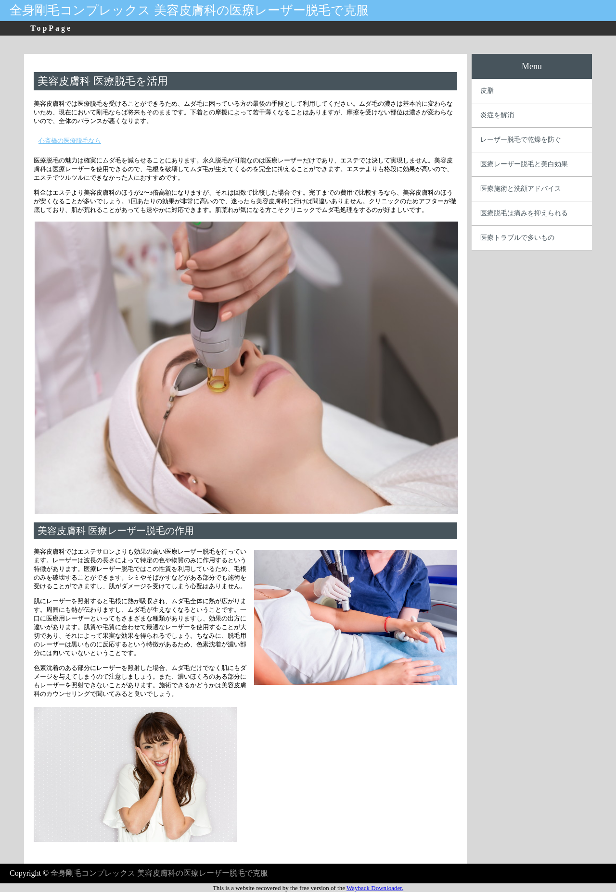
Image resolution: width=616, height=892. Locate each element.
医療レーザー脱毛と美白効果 (524, 164)
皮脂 (487, 90)
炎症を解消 (497, 115)
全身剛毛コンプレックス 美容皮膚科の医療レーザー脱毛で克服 (189, 10)
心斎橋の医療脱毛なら (69, 140)
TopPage (51, 28)
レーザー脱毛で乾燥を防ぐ (520, 139)
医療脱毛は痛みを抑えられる (524, 213)
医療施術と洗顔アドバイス (520, 188)
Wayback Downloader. (374, 888)
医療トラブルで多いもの (517, 237)
